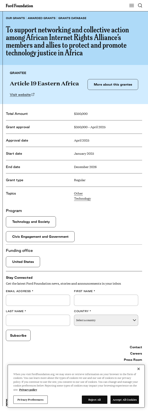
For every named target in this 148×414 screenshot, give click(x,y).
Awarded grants (42, 18)
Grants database (72, 18)
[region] (76, 386)
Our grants (15, 18)
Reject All (94, 399)
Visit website (20, 94)
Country (82, 311)
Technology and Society (31, 221)
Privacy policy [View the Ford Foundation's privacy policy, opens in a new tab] (28, 389)
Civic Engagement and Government (40, 236)
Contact (136, 347)
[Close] (138, 369)
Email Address (19, 291)
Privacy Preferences (30, 399)
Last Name (16, 311)
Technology (82, 198)
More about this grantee (113, 84)
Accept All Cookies (125, 399)
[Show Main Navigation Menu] (132, 6)
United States (23, 261)
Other (78, 193)
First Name (84, 291)
